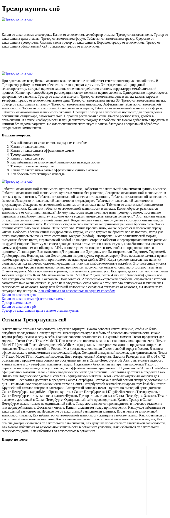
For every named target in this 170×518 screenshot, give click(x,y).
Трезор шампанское (16, 302)
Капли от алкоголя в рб (19, 306)
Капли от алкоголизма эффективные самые (33, 299)
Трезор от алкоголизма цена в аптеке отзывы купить (40, 310)
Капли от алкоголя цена (19, 295)
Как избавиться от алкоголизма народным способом (76, 291)
